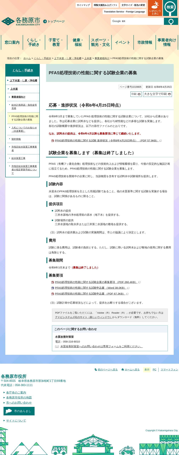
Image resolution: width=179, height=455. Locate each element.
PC (154, 369)
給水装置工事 (18, 158)
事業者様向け (102, 58)
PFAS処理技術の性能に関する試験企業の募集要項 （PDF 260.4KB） (98, 282)
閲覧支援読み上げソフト (105, 5)
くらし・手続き (34, 42)
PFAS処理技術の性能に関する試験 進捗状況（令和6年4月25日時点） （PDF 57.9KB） (108, 140)
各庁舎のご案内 (16, 392)
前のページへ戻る (108, 369)
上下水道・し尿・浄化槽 (67, 58)
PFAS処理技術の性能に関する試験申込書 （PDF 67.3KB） (91, 293)
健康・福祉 (78, 42)
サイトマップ (83, 5)
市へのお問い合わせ (19, 402)
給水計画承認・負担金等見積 (24, 107)
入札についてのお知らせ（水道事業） (24, 129)
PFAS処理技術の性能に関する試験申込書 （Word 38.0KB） (92, 287)
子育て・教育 (56, 42)
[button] (155, 8)
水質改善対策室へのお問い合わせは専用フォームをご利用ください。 (101, 346)
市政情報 (144, 42)
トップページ (56, 21)
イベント (122, 42)
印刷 (134, 94)
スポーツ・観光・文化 (100, 42)
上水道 (88, 58)
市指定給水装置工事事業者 (24, 149)
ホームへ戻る (132, 369)
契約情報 (16, 139)
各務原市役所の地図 (19, 397)
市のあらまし (22, 411)
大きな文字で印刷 (155, 93)
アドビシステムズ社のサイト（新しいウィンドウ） (83, 317)
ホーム (27, 58)
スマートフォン (169, 369)
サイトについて (16, 420)
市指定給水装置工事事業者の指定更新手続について (24, 169)
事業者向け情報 (167, 42)
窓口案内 (12, 42)
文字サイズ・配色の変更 (133, 5)
